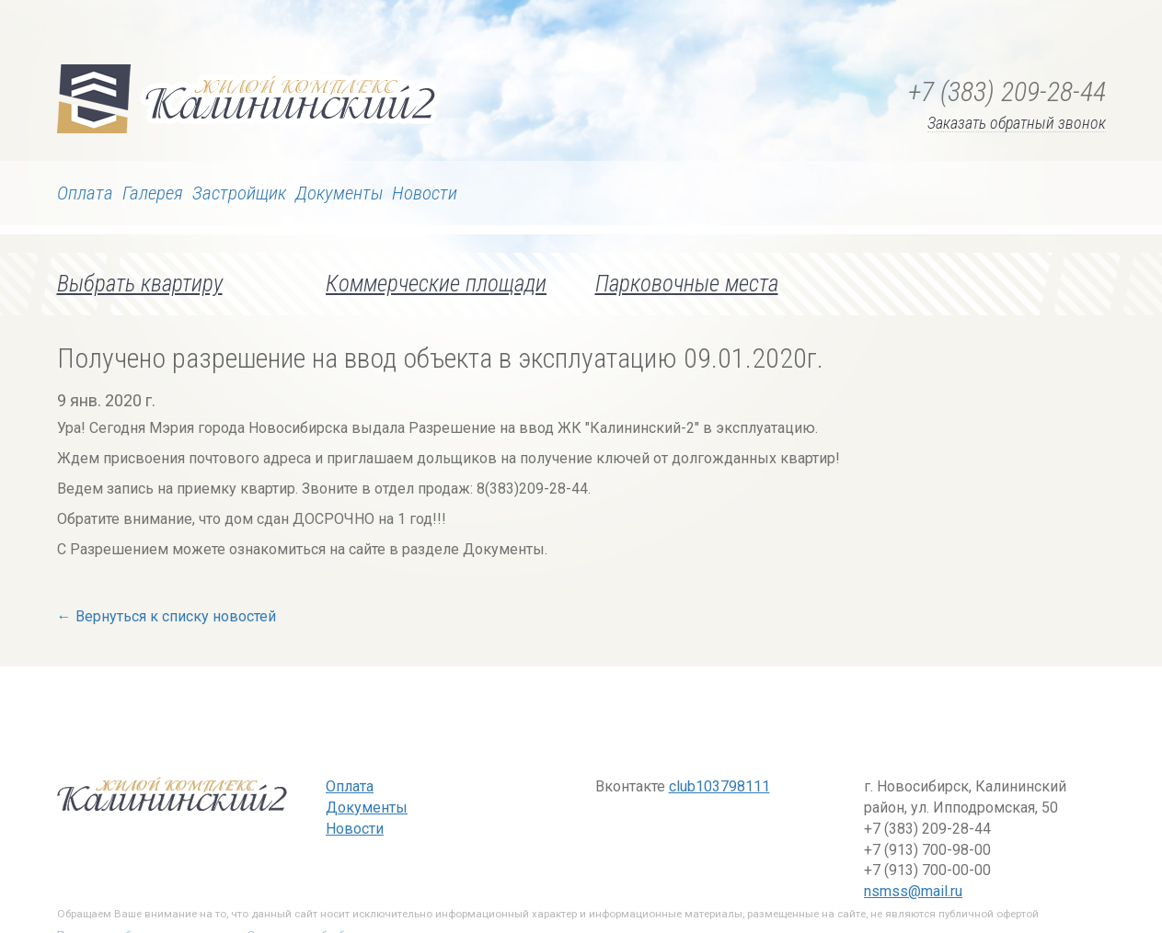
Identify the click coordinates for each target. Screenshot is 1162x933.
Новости (424, 193)
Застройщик (239, 193)
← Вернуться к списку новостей (166, 616)
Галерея (152, 193)
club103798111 (719, 786)
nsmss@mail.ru (913, 891)
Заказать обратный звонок (1016, 123)
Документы (339, 193)
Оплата (85, 193)
